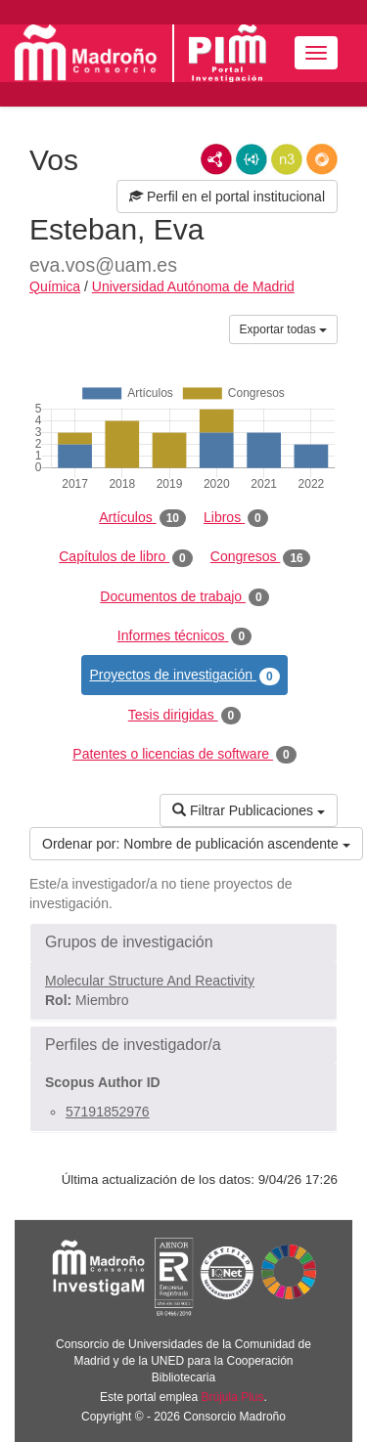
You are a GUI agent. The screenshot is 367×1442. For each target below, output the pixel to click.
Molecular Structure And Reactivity (149, 980)
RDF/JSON (322, 159)
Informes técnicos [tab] (184, 636)
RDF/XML (216, 159)
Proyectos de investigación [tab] (184, 675)
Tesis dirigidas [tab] (185, 715)
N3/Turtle (286, 159)
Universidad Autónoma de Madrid (193, 286)
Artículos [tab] (142, 518)
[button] (183, 942)
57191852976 (108, 1111)
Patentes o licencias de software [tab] (184, 755)
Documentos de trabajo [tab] (184, 597)
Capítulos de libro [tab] (126, 557)
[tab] (183, 942)
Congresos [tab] (260, 557)
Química (54, 286)
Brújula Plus (233, 1397)
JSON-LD (251, 159)
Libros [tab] (236, 518)
